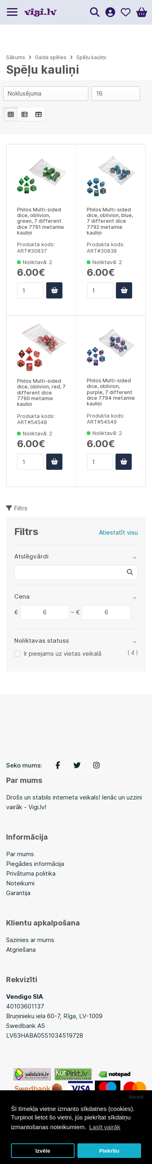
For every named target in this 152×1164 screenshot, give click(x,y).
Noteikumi (20, 883)
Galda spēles (50, 57)
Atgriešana (21, 949)
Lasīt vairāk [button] (104, 1126)
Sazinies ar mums (30, 940)
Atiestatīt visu (118, 532)
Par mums (20, 854)
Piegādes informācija (35, 864)
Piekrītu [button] (109, 1151)
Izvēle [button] (42, 1151)
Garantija (18, 893)
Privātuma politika (31, 873)
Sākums (15, 57)
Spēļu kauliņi (91, 57)
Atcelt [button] (136, 1097)
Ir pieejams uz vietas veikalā (62, 653)
